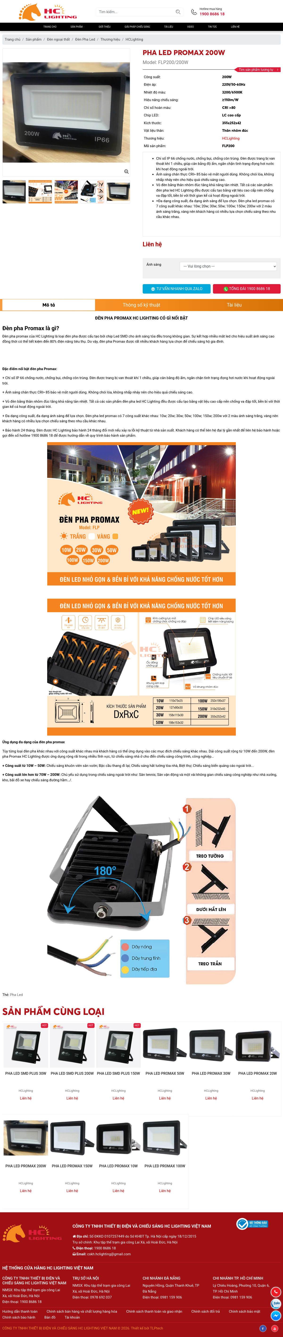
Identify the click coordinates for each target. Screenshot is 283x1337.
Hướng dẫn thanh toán (19, 1311)
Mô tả (48, 305)
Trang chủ (49, 27)
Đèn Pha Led (85, 39)
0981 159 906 (171, 1297)
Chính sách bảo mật (244, 1311)
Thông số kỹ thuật (141, 305)
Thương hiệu (110, 39)
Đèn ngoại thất (58, 39)
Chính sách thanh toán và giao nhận (154, 1311)
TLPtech (156, 1328)
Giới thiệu (104, 27)
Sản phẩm (77, 27)
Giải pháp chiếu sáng (137, 27)
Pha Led (16, 995)
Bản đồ (49, 1317)
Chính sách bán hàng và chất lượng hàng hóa (82, 1311)
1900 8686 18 (31, 1302)
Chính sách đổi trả (205, 1311)
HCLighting (134, 39)
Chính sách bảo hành (18, 1317)
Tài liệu (168, 27)
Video (190, 27)
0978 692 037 (101, 1297)
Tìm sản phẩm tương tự (258, 70)
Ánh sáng (153, 264)
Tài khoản (72, 1317)
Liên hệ (235, 27)
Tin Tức (212, 27)
